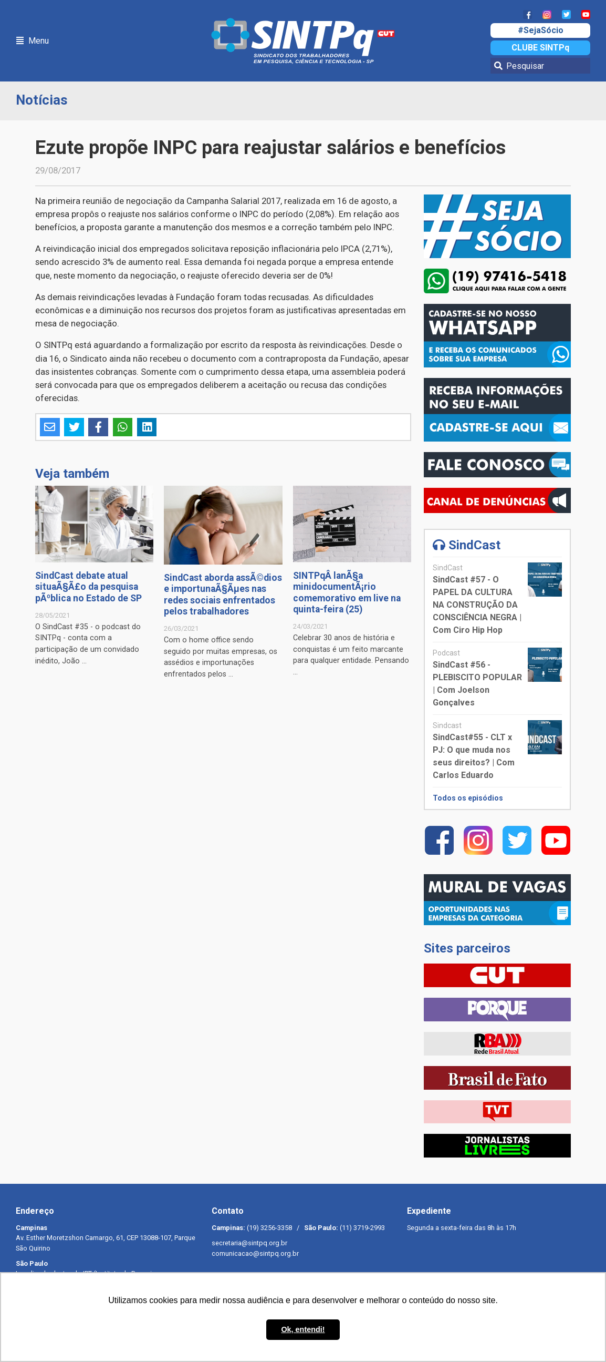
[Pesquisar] (540, 66)
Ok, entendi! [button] (303, 1329)
